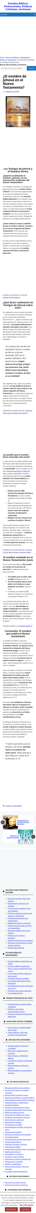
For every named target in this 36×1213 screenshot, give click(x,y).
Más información (26, 1205)
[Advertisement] (18, 37)
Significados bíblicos (12, 1152)
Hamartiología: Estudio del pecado (18, 1139)
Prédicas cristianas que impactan (20, 940)
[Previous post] (3, 822)
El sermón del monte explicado (19, 991)
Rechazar (11, 1209)
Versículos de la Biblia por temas (17, 1115)
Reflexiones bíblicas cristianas (19, 923)
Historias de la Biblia (12, 1147)
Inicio (2, 57)
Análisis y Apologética (8, 60)
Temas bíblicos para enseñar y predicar (20, 1100)
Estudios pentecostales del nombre (18, 1110)
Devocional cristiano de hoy (15, 1182)
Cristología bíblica (12, 1137)
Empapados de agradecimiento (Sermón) (23, 822)
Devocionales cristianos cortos (16, 1095)
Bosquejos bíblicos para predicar (17, 1088)
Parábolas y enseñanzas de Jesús (17, 1117)
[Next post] (33, 837)
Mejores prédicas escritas (14, 1112)
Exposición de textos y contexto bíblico (19, 1098)
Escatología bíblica (12, 1105)
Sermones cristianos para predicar (18, 1134)
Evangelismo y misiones (14, 1154)
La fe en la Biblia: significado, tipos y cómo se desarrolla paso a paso (20, 968)
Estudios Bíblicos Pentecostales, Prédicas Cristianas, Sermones (18, 6)
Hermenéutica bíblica (13, 1142)
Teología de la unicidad (13, 1162)
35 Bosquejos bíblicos (16, 948)
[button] (34, 14)
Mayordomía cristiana (13, 1122)
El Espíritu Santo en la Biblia (18, 978)
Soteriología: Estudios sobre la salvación (20, 1149)
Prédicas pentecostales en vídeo (17, 1107)
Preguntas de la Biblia (13, 1132)
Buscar (31, 68)
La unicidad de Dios (15, 993)
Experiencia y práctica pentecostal (18, 1159)
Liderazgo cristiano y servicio (16, 1144)
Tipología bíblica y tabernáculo (16, 1102)
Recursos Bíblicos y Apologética (18, 57)
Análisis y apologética (13, 1164)
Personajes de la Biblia (13, 1125)
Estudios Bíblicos (25, 626)
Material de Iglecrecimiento (13, 837)
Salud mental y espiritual (14, 1120)
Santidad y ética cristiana (14, 1157)
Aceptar (25, 1209)
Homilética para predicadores (16, 1171)
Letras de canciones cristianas (16, 1185)
